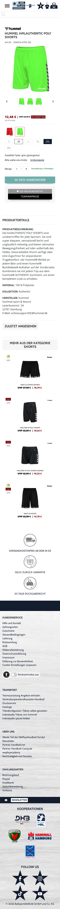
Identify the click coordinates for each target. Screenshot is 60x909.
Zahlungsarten (10, 626)
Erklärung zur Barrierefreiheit (17, 661)
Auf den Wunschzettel (30, 191)
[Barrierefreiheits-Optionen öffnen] (6, 675)
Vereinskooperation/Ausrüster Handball (23, 699)
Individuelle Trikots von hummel (19, 714)
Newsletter (8, 740)
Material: (8, 285)
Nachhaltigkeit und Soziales (17, 756)
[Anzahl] (21, 169)
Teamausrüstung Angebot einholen (21, 695)
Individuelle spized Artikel (16, 718)
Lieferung (7, 638)
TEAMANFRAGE (30, 196)
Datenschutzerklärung (14, 653)
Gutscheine (8, 630)
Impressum (8, 657)
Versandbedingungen (13, 634)
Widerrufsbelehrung (13, 649)
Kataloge (7, 706)
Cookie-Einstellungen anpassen (19, 664)
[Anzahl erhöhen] (26, 169)
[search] (30, 14)
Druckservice (9, 703)
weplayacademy (11, 752)
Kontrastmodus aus (28, 674)
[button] (7, 5)
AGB (4, 646)
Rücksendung (9, 642)
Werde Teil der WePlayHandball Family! (23, 737)
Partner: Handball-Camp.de (17, 748)
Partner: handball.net (13, 744)
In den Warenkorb (30, 180)
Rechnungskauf (10, 775)
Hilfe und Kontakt (11, 623)
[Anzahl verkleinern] (16, 169)
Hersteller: (10, 297)
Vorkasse (7, 790)
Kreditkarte (8, 782)
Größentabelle (37, 160)
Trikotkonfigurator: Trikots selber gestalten (24, 710)
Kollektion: (10, 291)
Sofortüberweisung (12, 786)
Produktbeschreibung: (18, 229)
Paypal (6, 778)
